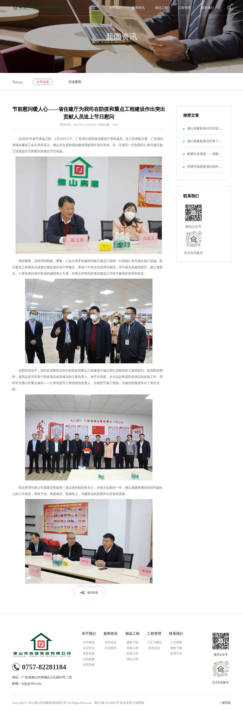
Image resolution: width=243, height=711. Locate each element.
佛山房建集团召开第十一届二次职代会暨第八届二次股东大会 (204, 143)
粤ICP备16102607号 (106, 702)
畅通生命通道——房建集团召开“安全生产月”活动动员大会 (204, 156)
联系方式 (176, 653)
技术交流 (154, 648)
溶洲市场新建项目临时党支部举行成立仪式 (204, 169)
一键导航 (225, 702)
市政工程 (132, 648)
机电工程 (132, 653)
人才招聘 (176, 642)
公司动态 (42, 81)
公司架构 (89, 664)
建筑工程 (132, 642)
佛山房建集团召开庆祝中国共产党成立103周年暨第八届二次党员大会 (205, 131)
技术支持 (126, 702)
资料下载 (176, 648)
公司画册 (89, 659)
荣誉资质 (89, 653)
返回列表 (92, 592)
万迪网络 (138, 702)
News (17, 81)
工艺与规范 (154, 642)
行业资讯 (75, 81)
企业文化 (89, 648)
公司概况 (89, 642)
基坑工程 (132, 659)
